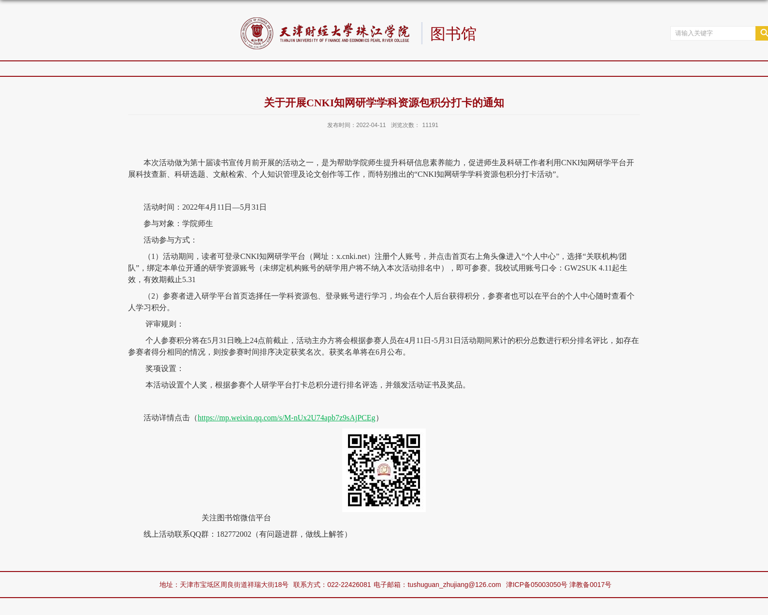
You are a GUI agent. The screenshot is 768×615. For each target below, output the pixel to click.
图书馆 (453, 34)
